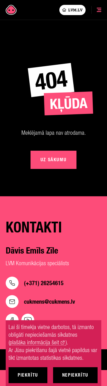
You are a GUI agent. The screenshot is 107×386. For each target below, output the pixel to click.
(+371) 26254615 (35, 283)
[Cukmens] (11, 10)
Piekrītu (28, 375)
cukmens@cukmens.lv (40, 301)
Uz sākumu (53, 159)
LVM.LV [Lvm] (72, 10)
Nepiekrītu (75, 375)
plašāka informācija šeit (34, 343)
